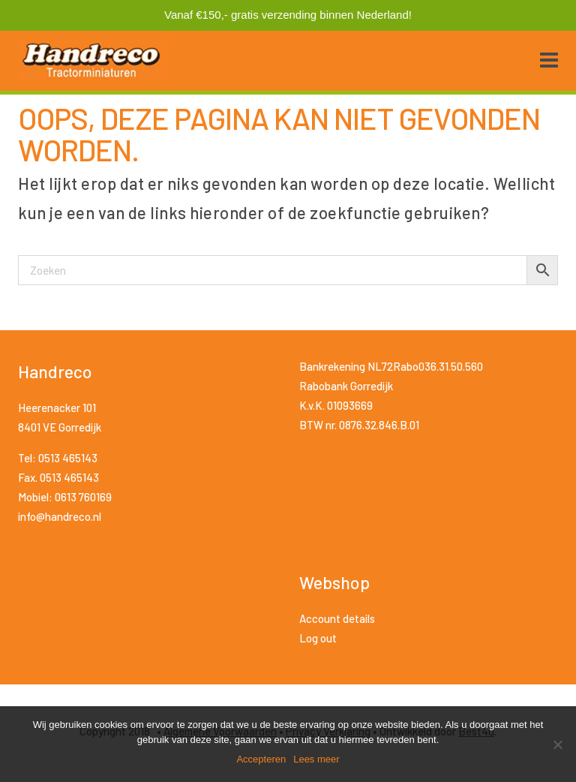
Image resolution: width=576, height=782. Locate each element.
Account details (337, 618)
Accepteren (261, 759)
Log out (318, 638)
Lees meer (316, 759)
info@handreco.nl (59, 516)
